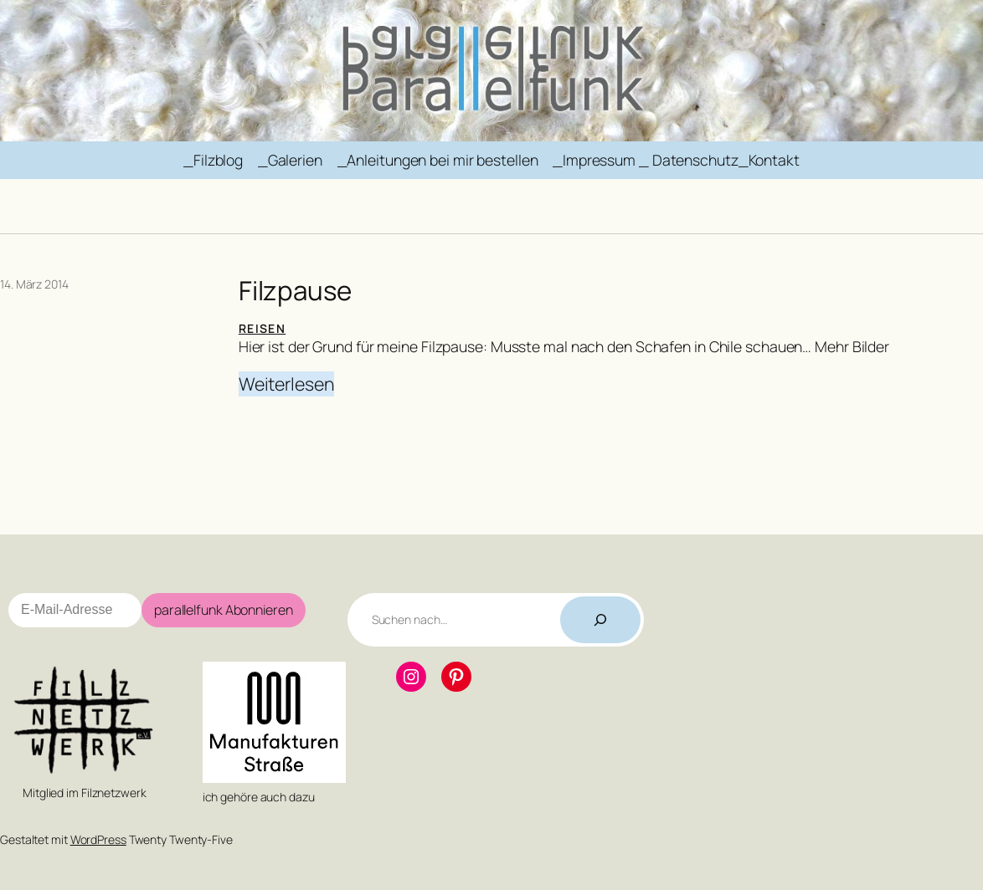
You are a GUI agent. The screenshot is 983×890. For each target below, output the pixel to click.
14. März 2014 (34, 284)
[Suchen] (600, 619)
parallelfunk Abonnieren (223, 610)
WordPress (98, 839)
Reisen (262, 328)
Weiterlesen (286, 383)
